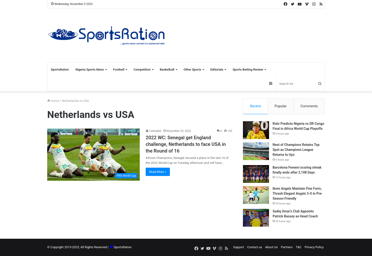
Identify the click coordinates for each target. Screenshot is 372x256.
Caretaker (155, 131)
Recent (255, 106)
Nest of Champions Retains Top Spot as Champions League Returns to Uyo (296, 150)
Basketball (167, 69)
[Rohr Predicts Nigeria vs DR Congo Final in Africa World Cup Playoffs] (256, 130)
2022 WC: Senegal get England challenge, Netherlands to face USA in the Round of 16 (186, 144)
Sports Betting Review (247, 69)
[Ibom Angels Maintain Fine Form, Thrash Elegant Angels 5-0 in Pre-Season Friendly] (256, 195)
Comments (309, 106)
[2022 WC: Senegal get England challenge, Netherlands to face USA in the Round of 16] (93, 155)
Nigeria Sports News (89, 69)
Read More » (157, 172)
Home (53, 101)
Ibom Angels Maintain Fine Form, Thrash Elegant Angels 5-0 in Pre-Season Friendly (298, 194)
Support (238, 247)
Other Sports (192, 69)
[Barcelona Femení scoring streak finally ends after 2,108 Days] (256, 174)
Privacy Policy (314, 247)
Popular (280, 106)
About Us (271, 247)
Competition (142, 69)
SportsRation (60, 69)
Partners (287, 247)
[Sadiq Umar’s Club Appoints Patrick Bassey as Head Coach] (256, 218)
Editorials (216, 69)
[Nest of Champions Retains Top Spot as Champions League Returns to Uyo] (256, 151)
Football (118, 69)
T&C (298, 247)
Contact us (254, 247)
